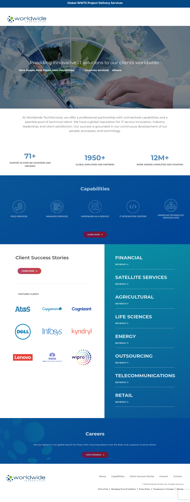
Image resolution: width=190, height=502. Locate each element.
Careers (161, 19)
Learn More (95, 243)
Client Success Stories (139, 19)
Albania (117, 70)
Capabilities (115, 19)
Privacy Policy (144, 489)
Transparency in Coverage (163, 489)
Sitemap (180, 489)
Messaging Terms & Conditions (123, 489)
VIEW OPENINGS (95, 463)
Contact (175, 19)
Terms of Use (103, 489)
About (99, 19)
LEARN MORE (38, 271)
